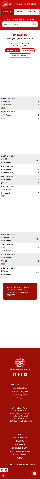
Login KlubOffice (20, 388)
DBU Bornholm (20, 438)
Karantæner (28, 50)
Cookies (20, 398)
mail (21, 292)
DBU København (20, 448)
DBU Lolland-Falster (20, 451)
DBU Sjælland (20, 455)
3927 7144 (11, 295)
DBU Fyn (20, 441)
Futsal (20, 458)
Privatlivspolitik (20, 395)
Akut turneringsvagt (20, 391)
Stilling (16, 45)
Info (25, 45)
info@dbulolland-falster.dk (20, 421)
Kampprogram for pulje (20, 55)
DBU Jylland (20, 445)
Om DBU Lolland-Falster (20, 385)
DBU (20, 434)
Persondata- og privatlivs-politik (20, 465)
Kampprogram (12, 50)
